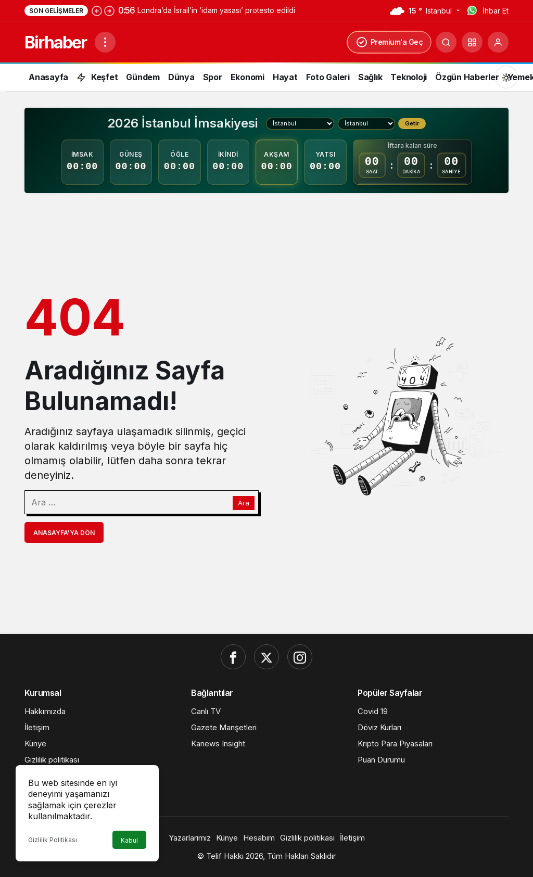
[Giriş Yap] (498, 42)
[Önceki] (97, 10)
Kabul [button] (129, 840)
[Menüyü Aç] (105, 42)
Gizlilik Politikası (52, 840)
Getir (412, 123)
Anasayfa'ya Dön (64, 533)
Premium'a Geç (389, 42)
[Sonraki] (109, 10)
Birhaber (55, 42)
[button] (472, 42)
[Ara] (446, 42)
